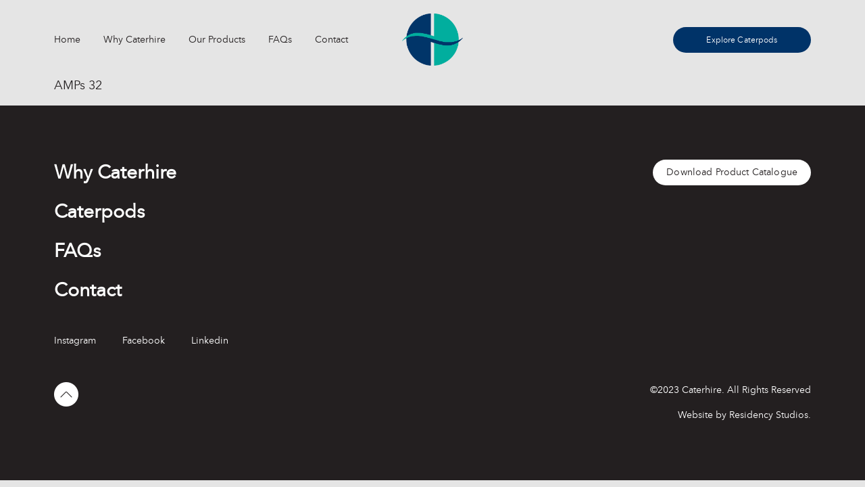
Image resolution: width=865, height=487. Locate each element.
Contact (331, 39)
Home (67, 39)
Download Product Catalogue (731, 172)
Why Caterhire (134, 39)
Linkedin (209, 340)
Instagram (75, 340)
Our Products (217, 39)
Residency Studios (768, 415)
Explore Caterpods (741, 40)
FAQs (280, 39)
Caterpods (99, 211)
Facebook (143, 340)
